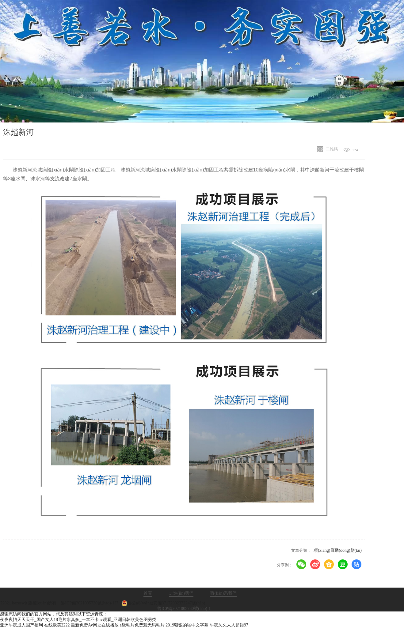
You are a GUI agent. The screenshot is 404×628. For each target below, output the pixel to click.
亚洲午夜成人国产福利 (21, 625)
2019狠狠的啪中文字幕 (187, 625)
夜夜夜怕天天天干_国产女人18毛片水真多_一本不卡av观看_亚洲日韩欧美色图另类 (78, 619)
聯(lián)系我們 (223, 593)
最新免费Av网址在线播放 (95, 625)
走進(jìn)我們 (181, 593)
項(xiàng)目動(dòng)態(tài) (338, 550)
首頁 (147, 593)
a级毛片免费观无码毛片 (142, 625)
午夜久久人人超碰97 (229, 625)
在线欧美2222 (57, 625)
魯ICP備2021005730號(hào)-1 (184, 608)
